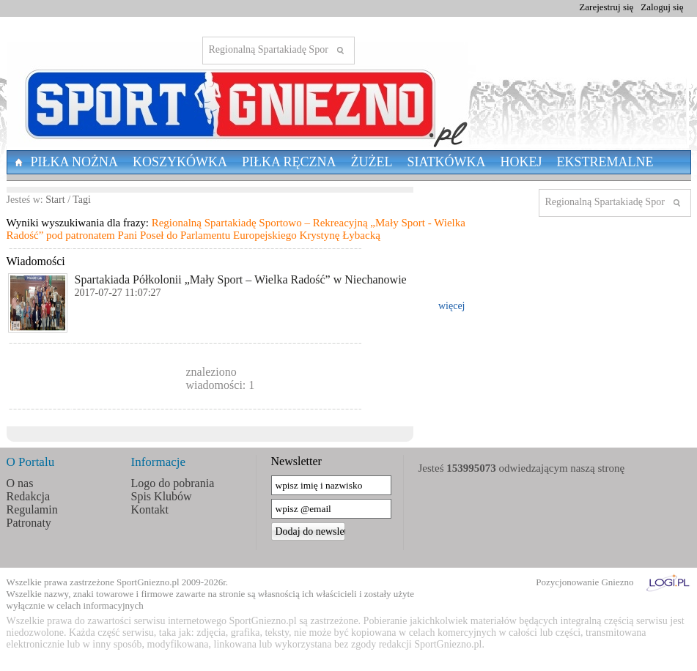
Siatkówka (446, 162)
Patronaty (29, 522)
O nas (20, 483)
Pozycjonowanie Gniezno (584, 582)
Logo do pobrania (173, 483)
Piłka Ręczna (289, 162)
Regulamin (32, 509)
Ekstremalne (605, 162)
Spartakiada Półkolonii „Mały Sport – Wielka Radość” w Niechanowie (241, 279)
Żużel (372, 162)
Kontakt (150, 509)
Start (54, 199)
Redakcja (29, 496)
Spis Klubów (161, 496)
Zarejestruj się (606, 6)
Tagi (82, 199)
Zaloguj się (662, 6)
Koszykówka (180, 162)
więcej (451, 305)
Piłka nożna (75, 162)
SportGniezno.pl (148, 582)
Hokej (521, 162)
